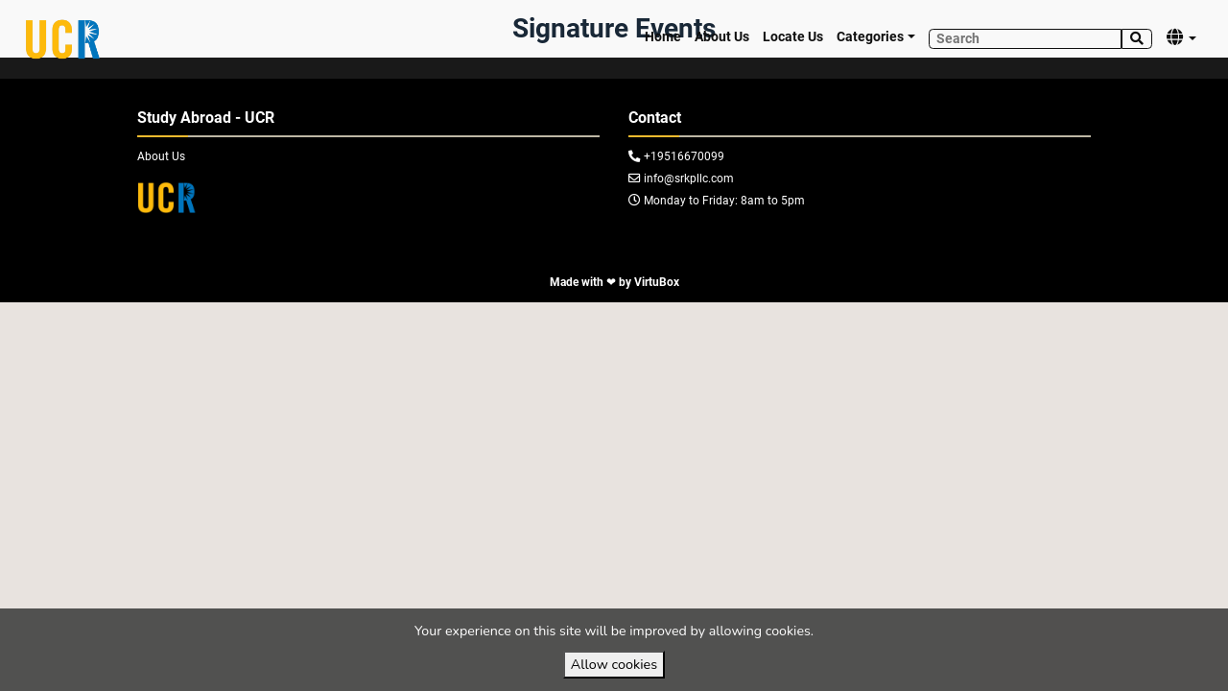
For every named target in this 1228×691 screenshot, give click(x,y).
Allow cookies (614, 664)
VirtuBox (656, 282)
